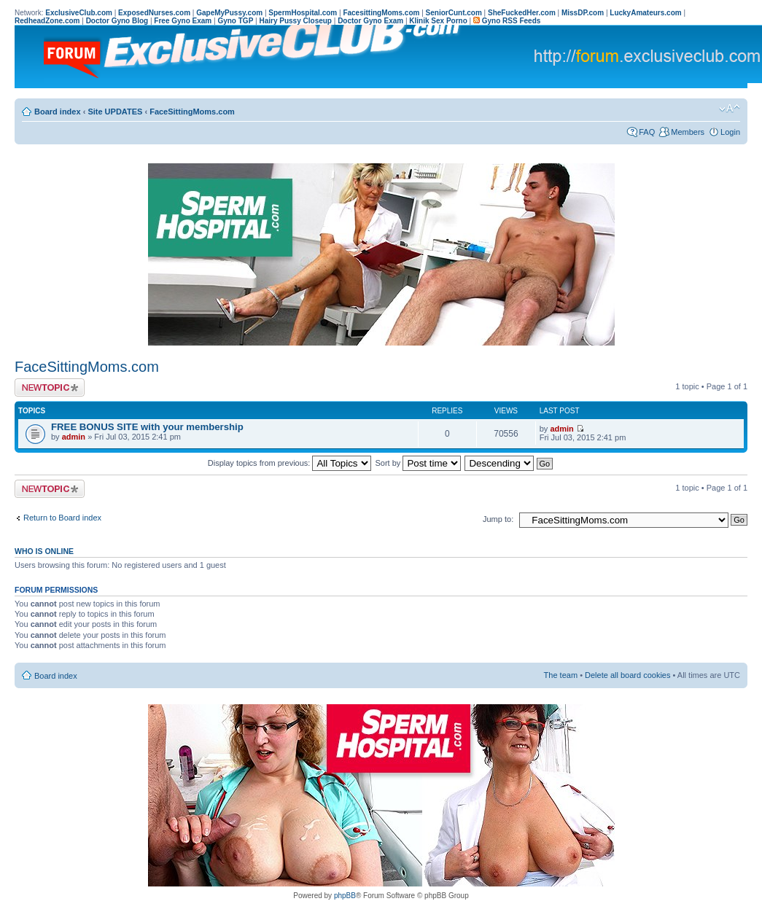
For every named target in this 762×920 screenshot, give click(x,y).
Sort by (419, 463)
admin (73, 436)
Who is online (44, 551)
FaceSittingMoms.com (192, 111)
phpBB (345, 896)
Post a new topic (50, 387)
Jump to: (498, 519)
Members (687, 132)
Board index (57, 111)
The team (561, 675)
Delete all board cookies (627, 675)
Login (730, 132)
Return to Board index (62, 517)
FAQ (647, 132)
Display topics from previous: (290, 463)
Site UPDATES (115, 111)
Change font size (729, 108)
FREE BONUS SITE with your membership (147, 426)
